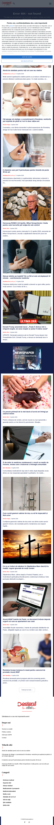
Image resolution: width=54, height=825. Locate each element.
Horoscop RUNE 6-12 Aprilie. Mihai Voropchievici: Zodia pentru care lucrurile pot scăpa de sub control (25, 224)
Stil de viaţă (6, 124)
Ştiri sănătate (7, 468)
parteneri (11, 25)
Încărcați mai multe (27, 690)
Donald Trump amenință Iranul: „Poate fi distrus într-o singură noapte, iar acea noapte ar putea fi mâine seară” (25, 328)
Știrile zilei (6, 228)
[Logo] (27, 705)
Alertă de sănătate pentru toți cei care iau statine (22, 70)
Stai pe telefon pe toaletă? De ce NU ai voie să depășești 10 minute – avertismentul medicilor (26, 277)
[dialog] (27, 42)
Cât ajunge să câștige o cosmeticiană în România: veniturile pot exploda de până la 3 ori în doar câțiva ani (27, 120)
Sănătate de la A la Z (9, 73)
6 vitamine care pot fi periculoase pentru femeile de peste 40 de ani (21, 760)
